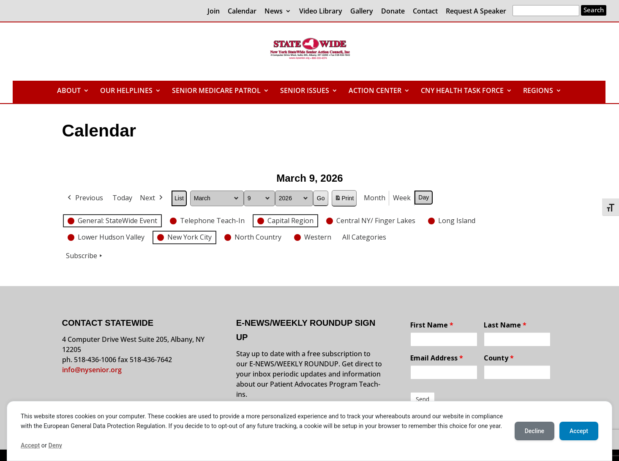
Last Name (505, 325)
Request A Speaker (476, 12)
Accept (30, 445)
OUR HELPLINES (126, 91)
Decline (534, 431)
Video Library (320, 12)
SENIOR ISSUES (304, 91)
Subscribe (85, 256)
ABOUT (69, 91)
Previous (84, 198)
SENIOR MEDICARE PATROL (216, 91)
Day (423, 197)
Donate (393, 12)
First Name (431, 325)
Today (122, 197)
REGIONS (538, 91)
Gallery (361, 12)
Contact (425, 12)
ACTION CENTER (375, 91)
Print (344, 199)
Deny (55, 445)
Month (374, 197)
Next (152, 198)
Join (213, 12)
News (274, 12)
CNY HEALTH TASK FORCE (462, 91)
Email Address (436, 358)
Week (402, 197)
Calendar (242, 12)
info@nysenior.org (92, 369)
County (499, 358)
